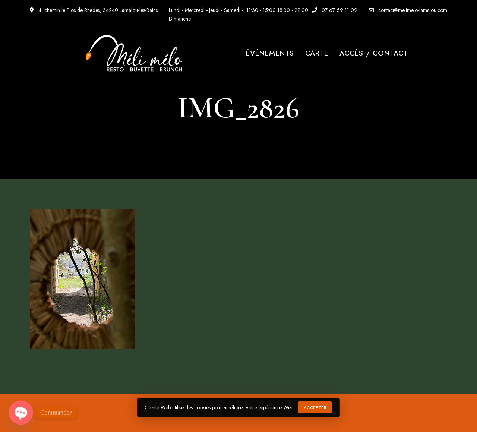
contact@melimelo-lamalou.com (408, 10)
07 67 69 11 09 (334, 10)
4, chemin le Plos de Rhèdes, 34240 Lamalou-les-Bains (94, 10)
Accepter (315, 407)
